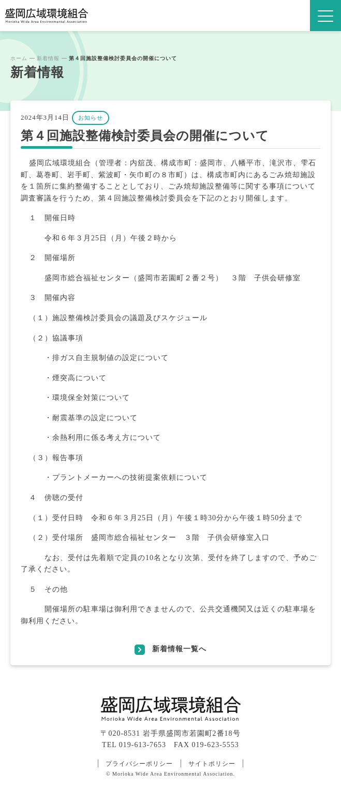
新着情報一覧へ (179, 649)
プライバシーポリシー (139, 763)
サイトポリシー (211, 763)
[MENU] (325, 15)
